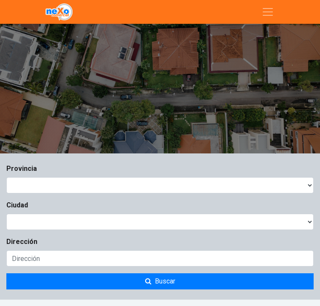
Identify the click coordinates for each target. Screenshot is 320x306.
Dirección (21, 242)
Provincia (21, 168)
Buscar (160, 281)
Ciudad (17, 205)
